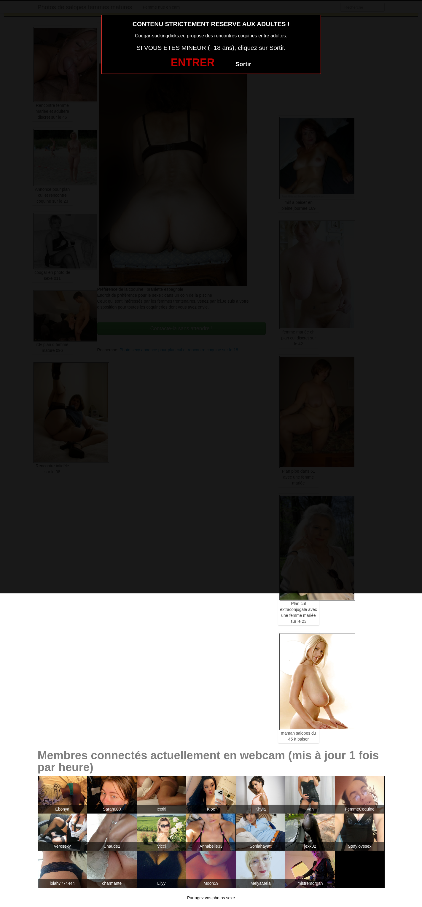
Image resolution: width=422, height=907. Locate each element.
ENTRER (193, 62)
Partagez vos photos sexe (211, 897)
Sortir (243, 64)
